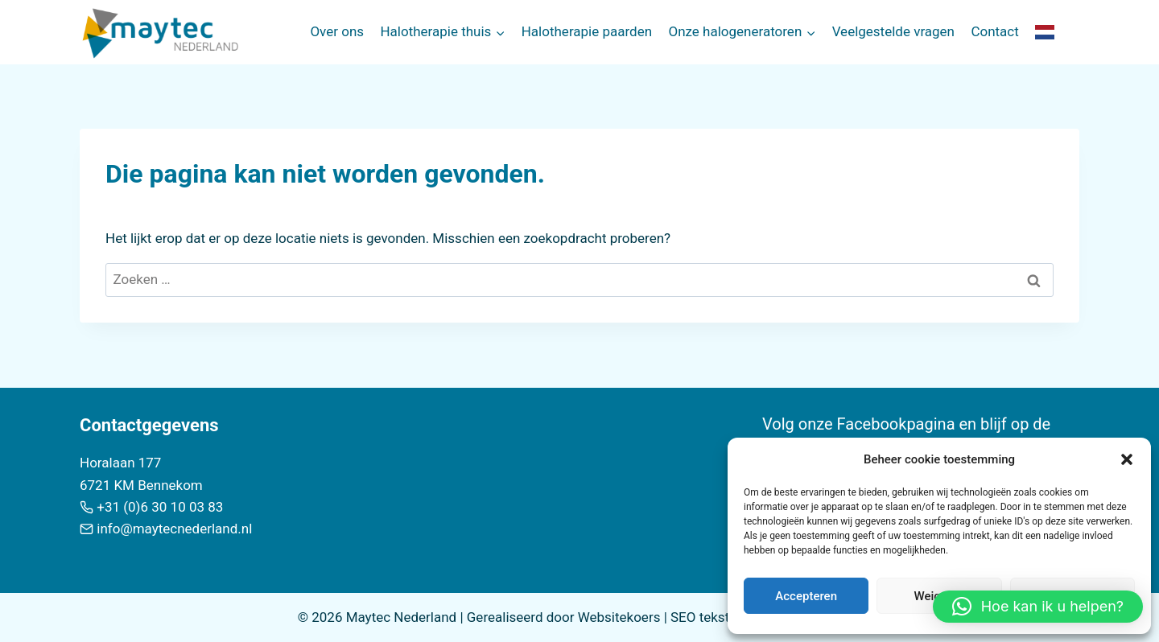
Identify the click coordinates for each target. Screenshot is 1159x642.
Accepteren (806, 596)
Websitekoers (619, 617)
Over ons (337, 31)
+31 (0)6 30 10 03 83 (160, 507)
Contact (994, 31)
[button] (1127, 459)
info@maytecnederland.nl (174, 529)
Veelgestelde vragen (893, 31)
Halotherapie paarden (587, 31)
